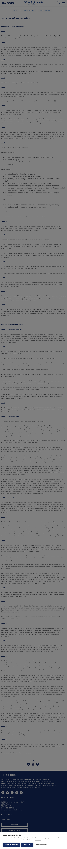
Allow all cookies (11, 844)
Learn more (38, 840)
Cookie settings (42, 844)
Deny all (27, 844)
